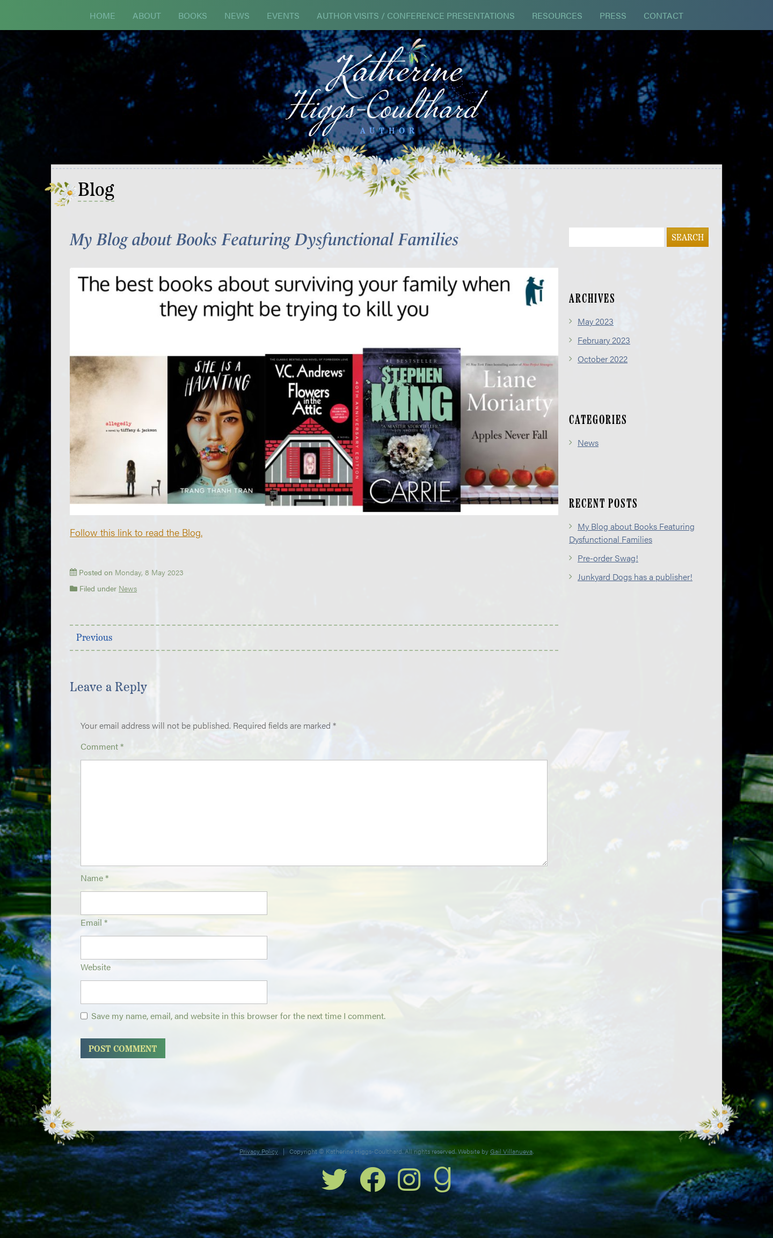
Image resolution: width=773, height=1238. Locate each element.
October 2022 (603, 372)
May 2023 (596, 334)
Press (613, 15)
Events (283, 15)
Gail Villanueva (511, 1164)
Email (94, 935)
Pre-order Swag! (608, 571)
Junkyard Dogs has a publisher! (635, 590)
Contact (663, 15)
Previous (94, 652)
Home (102, 15)
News (237, 15)
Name (94, 891)
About (147, 15)
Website (96, 980)
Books (192, 15)
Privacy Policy (258, 1164)
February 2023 (604, 353)
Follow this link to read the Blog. (136, 545)
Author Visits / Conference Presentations (416, 15)
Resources (557, 15)
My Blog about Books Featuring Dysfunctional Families (632, 546)
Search (688, 251)
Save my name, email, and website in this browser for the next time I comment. (238, 1029)
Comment (102, 759)
